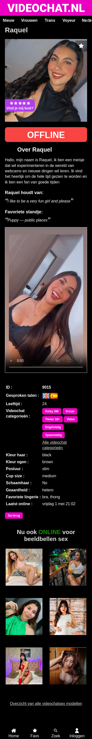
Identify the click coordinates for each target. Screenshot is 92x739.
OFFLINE (46, 135)
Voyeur (69, 20)
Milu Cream (24, 637)
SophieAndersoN (24, 588)
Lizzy (68, 588)
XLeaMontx (68, 637)
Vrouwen (29, 20)
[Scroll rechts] (89, 20)
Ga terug (14, 515)
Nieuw (8, 20)
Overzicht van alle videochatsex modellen (46, 703)
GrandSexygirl (68, 687)
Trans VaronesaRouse (24, 689)
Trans (50, 20)
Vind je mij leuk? (19, 105)
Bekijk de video (46, 300)
